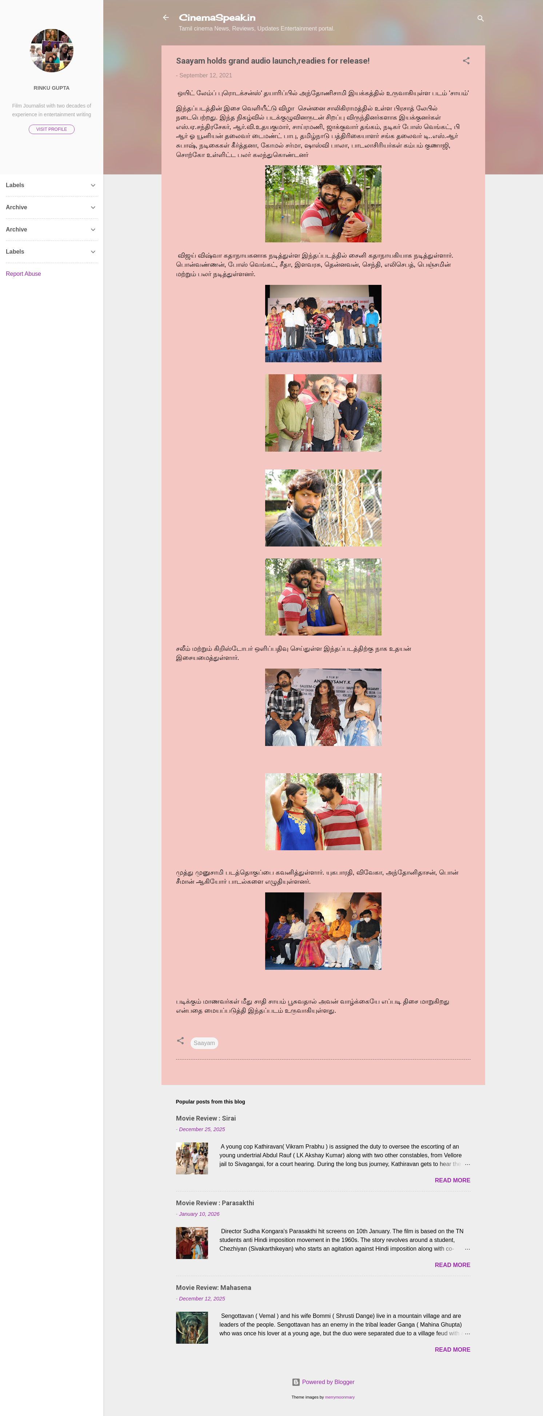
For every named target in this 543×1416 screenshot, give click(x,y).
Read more (453, 1180)
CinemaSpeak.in (217, 17)
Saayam (204, 1043)
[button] (466, 62)
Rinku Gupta (52, 88)
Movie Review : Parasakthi (215, 1203)
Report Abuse (23, 274)
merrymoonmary (340, 1397)
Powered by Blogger (323, 1382)
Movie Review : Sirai (206, 1118)
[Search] (480, 20)
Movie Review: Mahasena (213, 1287)
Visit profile (51, 129)
